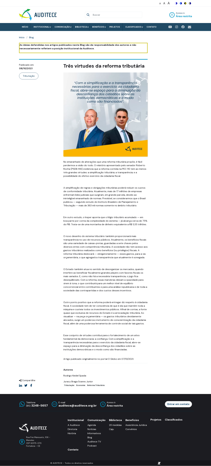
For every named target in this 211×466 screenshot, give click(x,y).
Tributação (29, 75)
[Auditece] (38, 15)
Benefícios (98, 27)
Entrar (180, 15)
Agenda (91, 425)
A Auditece (74, 425)
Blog (31, 37)
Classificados (133, 27)
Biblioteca (81, 27)
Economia (80, 385)
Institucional (41, 27)
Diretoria (72, 429)
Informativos (94, 433)
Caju (111, 429)
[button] (105, 114)
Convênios (131, 429)
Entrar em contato (178, 404)
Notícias (91, 429)
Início (25, 27)
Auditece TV (94, 441)
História (72, 433)
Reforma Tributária (95, 385)
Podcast (92, 445)
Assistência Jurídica (136, 425)
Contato (151, 27)
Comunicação (62, 27)
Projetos (114, 27)
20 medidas (115, 425)
